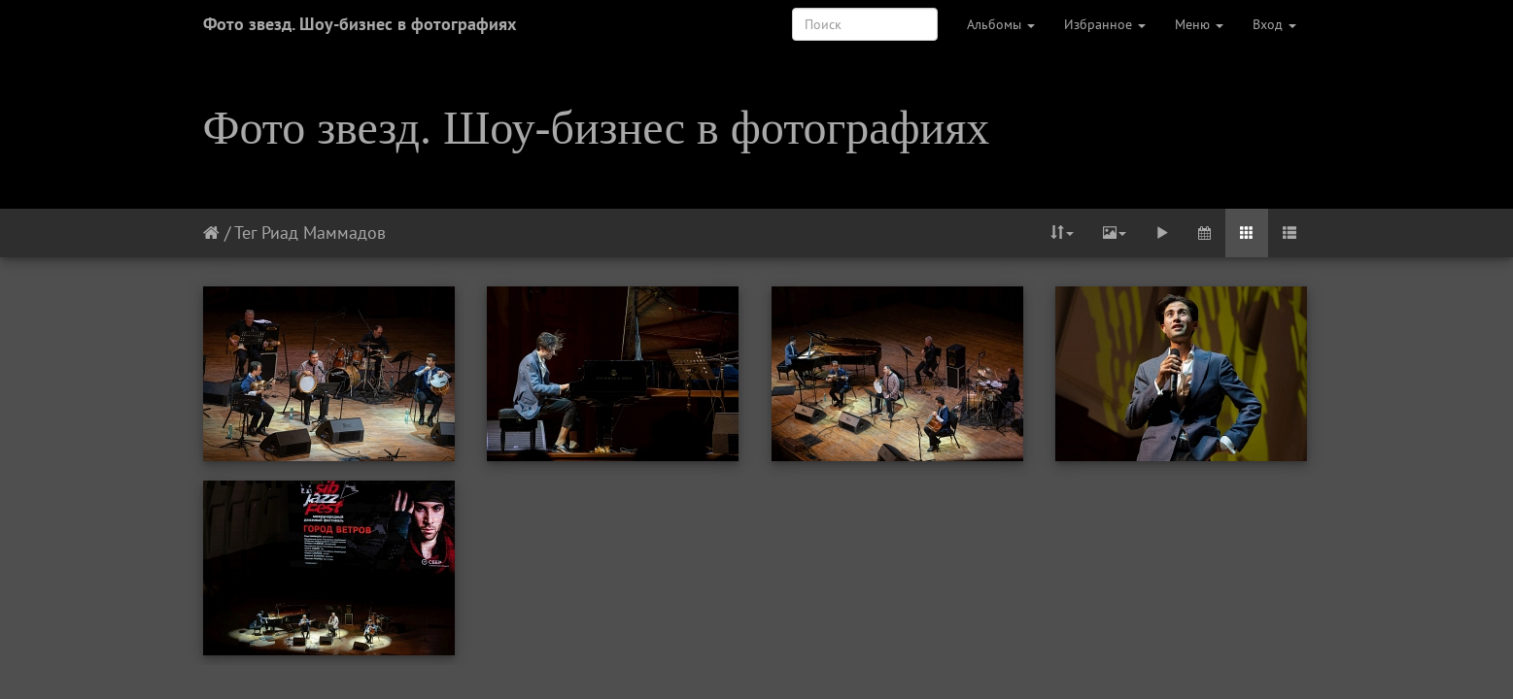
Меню (1199, 24)
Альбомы (1001, 24)
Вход (1274, 24)
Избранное (1105, 24)
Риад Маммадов (323, 232)
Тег (245, 232)
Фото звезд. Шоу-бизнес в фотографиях (359, 24)
